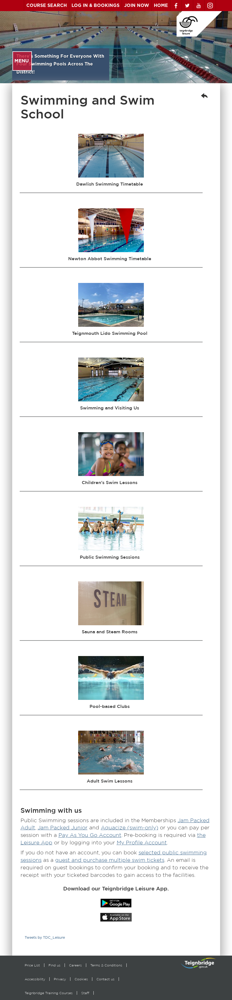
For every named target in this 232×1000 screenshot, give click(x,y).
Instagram (210, 5)
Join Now (136, 5)
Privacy (60, 979)
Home (161, 5)
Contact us (105, 979)
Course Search (46, 5)
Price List (32, 965)
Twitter (187, 5)
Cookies (81, 979)
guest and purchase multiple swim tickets (109, 860)
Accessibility (35, 979)
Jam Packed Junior (63, 828)
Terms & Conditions (106, 965)
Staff (85, 993)
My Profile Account (142, 842)
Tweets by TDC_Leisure (45, 938)
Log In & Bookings (95, 5)
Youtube (198, 5)
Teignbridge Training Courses (49, 993)
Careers (75, 965)
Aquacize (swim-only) (129, 828)
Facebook (176, 5)
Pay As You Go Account (89, 835)
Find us (54, 965)
